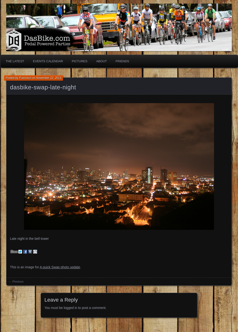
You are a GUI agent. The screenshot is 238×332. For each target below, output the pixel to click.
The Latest (15, 61)
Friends (122, 61)
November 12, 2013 (48, 78)
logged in (70, 308)
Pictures (79, 61)
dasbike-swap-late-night (43, 87)
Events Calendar (48, 61)
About (101, 61)
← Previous (16, 281)
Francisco (25, 78)
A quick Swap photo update (60, 267)
